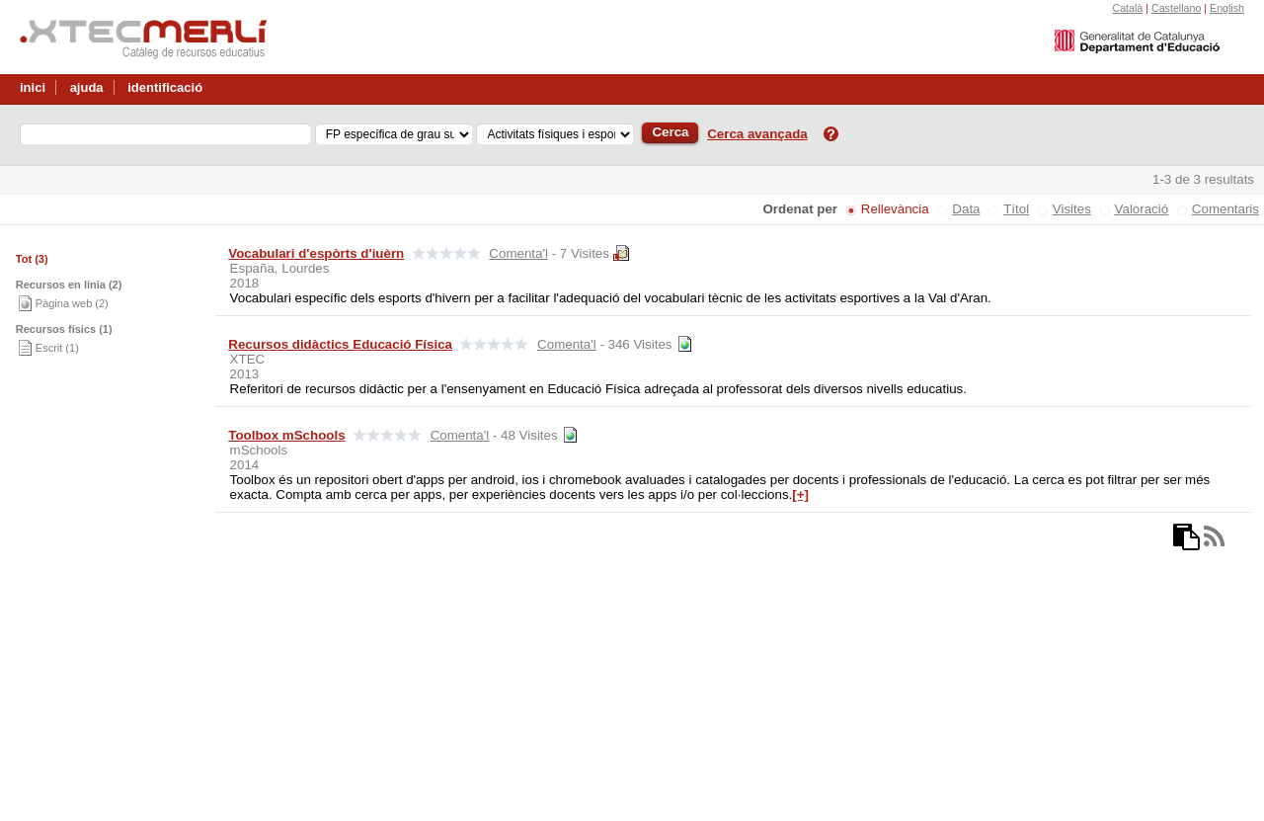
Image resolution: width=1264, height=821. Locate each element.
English (1227, 8)
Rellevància (895, 209)
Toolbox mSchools (286, 435)
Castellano (1176, 8)
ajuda (87, 87)
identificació (164, 87)
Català (1127, 8)
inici (32, 87)
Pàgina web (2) (72, 303)
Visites (1072, 209)
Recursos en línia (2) (69, 284)
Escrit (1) (57, 348)
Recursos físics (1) (64, 329)
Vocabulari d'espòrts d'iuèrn (316, 253)
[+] (800, 494)
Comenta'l (518, 253)
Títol (1016, 209)
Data (966, 209)
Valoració (1142, 209)
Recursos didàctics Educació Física (340, 344)
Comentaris (1225, 209)
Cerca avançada (757, 133)
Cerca (670, 131)
